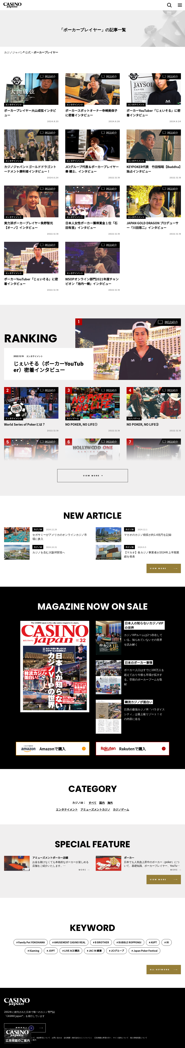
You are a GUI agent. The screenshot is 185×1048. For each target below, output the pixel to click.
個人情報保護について (138, 1037)
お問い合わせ (57, 1037)
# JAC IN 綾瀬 (94, 950)
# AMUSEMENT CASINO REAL (69, 942)
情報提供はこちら (25, 1028)
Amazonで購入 (63, 748)
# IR (166, 942)
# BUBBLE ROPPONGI (129, 942)
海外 (110, 803)
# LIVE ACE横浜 (70, 950)
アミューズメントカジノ (95, 809)
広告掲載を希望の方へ (102, 1037)
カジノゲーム (121, 809)
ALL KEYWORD (160, 969)
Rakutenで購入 (142, 748)
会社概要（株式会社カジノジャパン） (78, 1037)
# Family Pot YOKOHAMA (30, 942)
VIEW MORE (158, 568)
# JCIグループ (116, 950)
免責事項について (43, 1037)
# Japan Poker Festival (144, 950)
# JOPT (51, 950)
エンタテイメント (67, 809)
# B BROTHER (101, 942)
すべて (92, 803)
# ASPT (153, 942)
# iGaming (33, 950)
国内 (102, 803)
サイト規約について (120, 1037)
